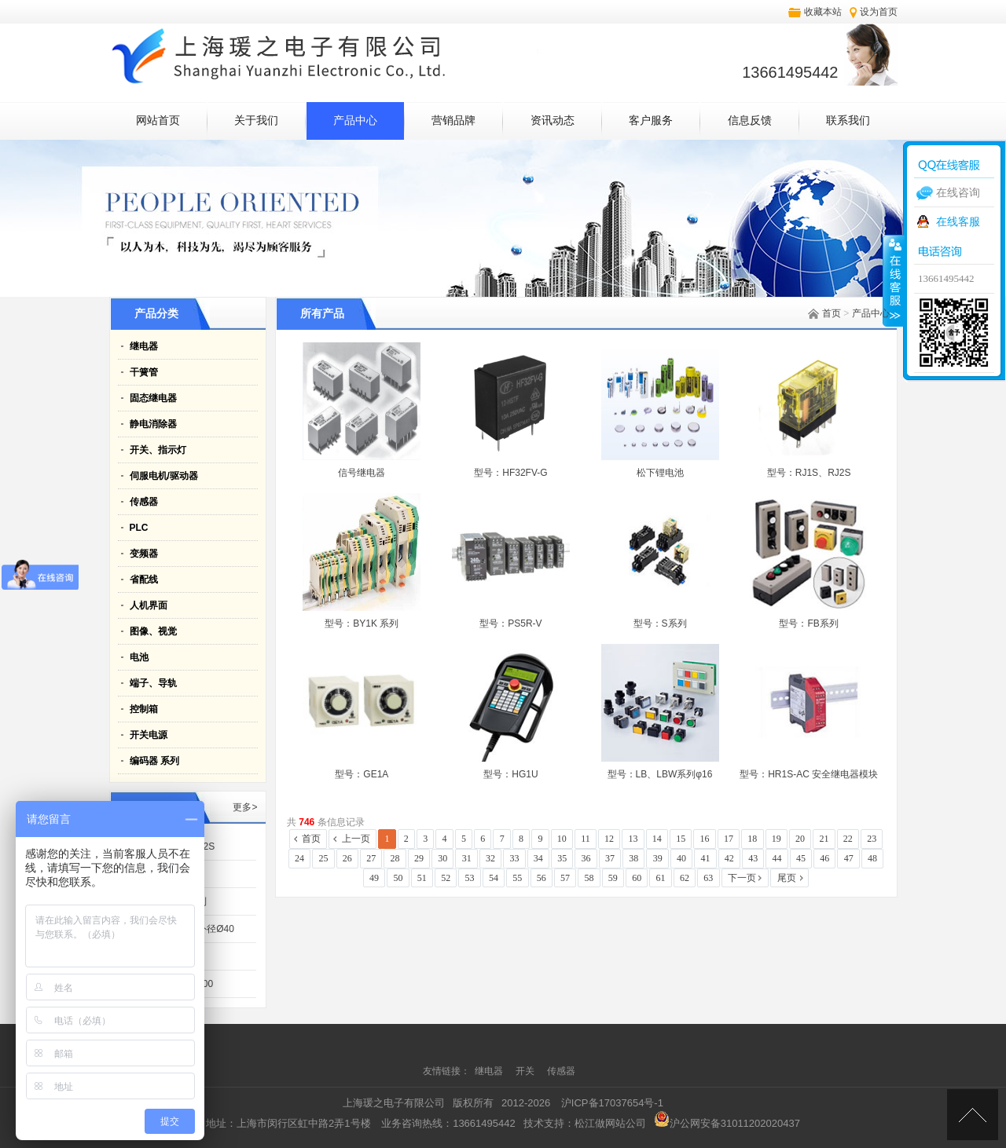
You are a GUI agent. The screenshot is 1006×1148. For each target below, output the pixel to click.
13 (632, 838)
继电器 (144, 346)
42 (729, 858)
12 (609, 838)
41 (705, 858)
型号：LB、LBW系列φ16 (660, 774)
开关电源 (148, 734)
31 (467, 858)
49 (374, 877)
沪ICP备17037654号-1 (612, 1103)
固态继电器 (153, 398)
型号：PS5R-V (510, 623)
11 (585, 838)
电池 (139, 657)
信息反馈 (750, 120)
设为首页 (879, 11)
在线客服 (958, 221)
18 (752, 838)
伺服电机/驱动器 (164, 475)
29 (419, 858)
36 (586, 858)
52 (445, 877)
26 (347, 858)
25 (323, 858)
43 (753, 858)
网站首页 (158, 120)
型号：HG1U (510, 774)
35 (562, 858)
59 (613, 877)
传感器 (144, 501)
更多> (245, 807)
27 (371, 858)
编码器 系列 (154, 760)
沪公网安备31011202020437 (727, 1123)
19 (776, 838)
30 (442, 858)
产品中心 (355, 120)
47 (849, 858)
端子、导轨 (153, 683)
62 (684, 877)
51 (422, 877)
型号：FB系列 (808, 623)
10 (562, 838)
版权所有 (473, 1103)
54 (493, 877)
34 (538, 858)
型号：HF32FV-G (510, 472)
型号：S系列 (660, 623)
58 (588, 877)
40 (681, 858)
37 (610, 858)
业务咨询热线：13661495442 (448, 1123)
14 (657, 838)
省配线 (144, 579)
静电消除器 (153, 424)
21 (823, 838)
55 (517, 877)
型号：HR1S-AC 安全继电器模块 (809, 774)
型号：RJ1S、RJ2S (809, 472)
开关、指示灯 (158, 449)
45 (801, 858)
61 (661, 877)
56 (541, 877)
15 (680, 838)
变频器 (144, 553)
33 (514, 858)
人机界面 (148, 605)
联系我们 (848, 120)
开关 (526, 1071)
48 (872, 858)
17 (728, 838)
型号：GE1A (361, 774)
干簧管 (144, 372)
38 (633, 858)
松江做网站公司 (610, 1123)
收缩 (894, 280)
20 (800, 838)
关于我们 (256, 120)
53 (470, 877)
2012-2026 (525, 1103)
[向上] (972, 1114)
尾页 (786, 877)
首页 (831, 313)
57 (565, 877)
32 (490, 858)
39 (658, 858)
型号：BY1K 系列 (361, 623)
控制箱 (144, 709)
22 (848, 838)
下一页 (742, 877)
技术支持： (584, 1123)
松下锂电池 (660, 472)
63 (708, 877)
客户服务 (651, 120)
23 (871, 838)
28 (395, 858)
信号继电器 (361, 472)
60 (636, 877)
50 (397, 877)
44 (777, 858)
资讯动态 (553, 120)
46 (824, 858)
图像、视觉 (153, 631)
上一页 (356, 838)
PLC (139, 527)
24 (299, 858)
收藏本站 (823, 11)
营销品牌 (453, 120)
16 (705, 838)
